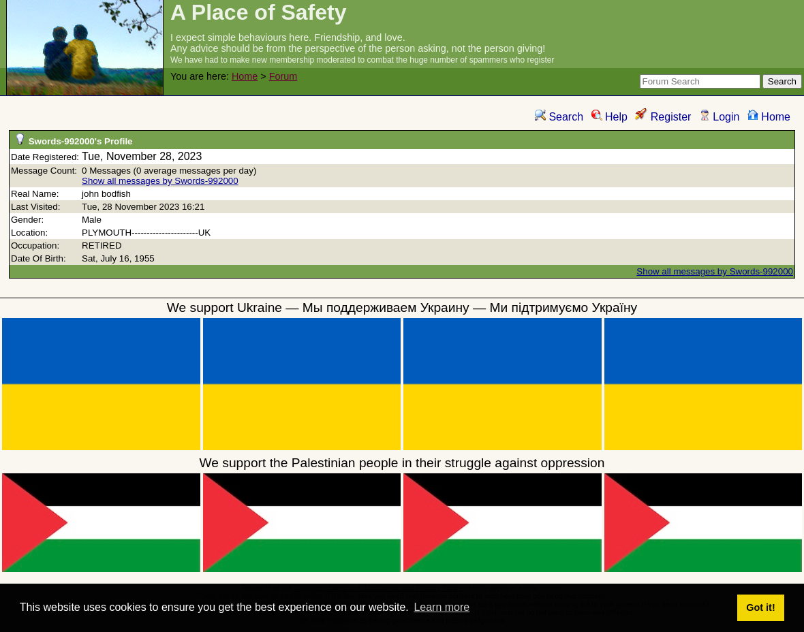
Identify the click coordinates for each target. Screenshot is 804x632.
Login (719, 117)
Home (245, 76)
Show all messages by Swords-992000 (160, 181)
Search (559, 117)
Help (609, 117)
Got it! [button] (760, 607)
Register (663, 117)
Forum (283, 76)
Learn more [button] (441, 607)
